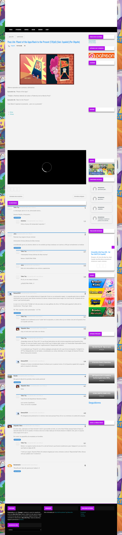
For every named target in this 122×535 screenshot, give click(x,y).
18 (24, 45)
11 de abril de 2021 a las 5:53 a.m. (35, 338)
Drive (11, 112)
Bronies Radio (92, 42)
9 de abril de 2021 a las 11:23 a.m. (28, 207)
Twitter (82, 514)
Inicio (10, 30)
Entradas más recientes (15, 196)
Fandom (40, 30)
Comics (26, 30)
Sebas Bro (70, 512)
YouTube (83, 516)
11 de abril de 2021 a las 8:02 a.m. (36, 412)
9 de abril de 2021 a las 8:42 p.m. (32, 265)
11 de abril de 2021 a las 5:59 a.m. (35, 443)
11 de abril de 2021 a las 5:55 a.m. (35, 395)
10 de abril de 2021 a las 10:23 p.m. (38, 328)
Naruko (16, 376)
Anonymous (101, 187)
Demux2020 (17, 293)
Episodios (18, 30)
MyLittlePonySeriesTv (60, 512)
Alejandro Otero (25, 328)
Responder (17, 217)
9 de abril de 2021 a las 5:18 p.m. (35, 316)
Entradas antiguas (79, 196)
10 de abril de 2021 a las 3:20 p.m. (35, 276)
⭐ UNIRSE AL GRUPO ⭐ (96, 173)
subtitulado (20, 36)
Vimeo (12, 114)
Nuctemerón (17, 465)
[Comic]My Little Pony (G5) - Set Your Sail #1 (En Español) (100, 253)
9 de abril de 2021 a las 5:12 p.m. (29, 293)
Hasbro (22, 519)
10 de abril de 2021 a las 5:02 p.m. (26, 376)
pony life (11, 36)
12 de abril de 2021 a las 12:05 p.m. (34, 221)
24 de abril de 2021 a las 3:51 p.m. (29, 465)
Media (33, 30)
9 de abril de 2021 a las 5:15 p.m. (35, 251)
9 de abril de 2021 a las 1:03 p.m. (24, 234)
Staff (47, 30)
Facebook (83, 512)
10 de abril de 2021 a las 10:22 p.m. (38, 385)
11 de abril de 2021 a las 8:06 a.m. (36, 361)
